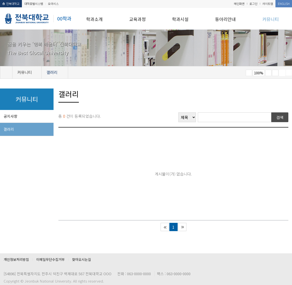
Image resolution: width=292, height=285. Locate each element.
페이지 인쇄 (282, 73)
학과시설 (180, 19)
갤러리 (9, 129)
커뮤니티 (270, 19)
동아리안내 (225, 19)
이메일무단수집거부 (50, 259)
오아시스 (53, 3)
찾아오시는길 (81, 259)
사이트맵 (267, 3)
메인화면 (239, 3)
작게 (249, 73)
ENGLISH (284, 3)
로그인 (253, 3)
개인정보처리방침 (16, 259)
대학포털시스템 (33, 3)
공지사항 (10, 116)
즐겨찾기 (275, 73)
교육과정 (137, 19)
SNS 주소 (289, 73)
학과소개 (94, 19)
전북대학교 (10, 3)
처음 (165, 227)
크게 (268, 73)
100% (258, 72)
